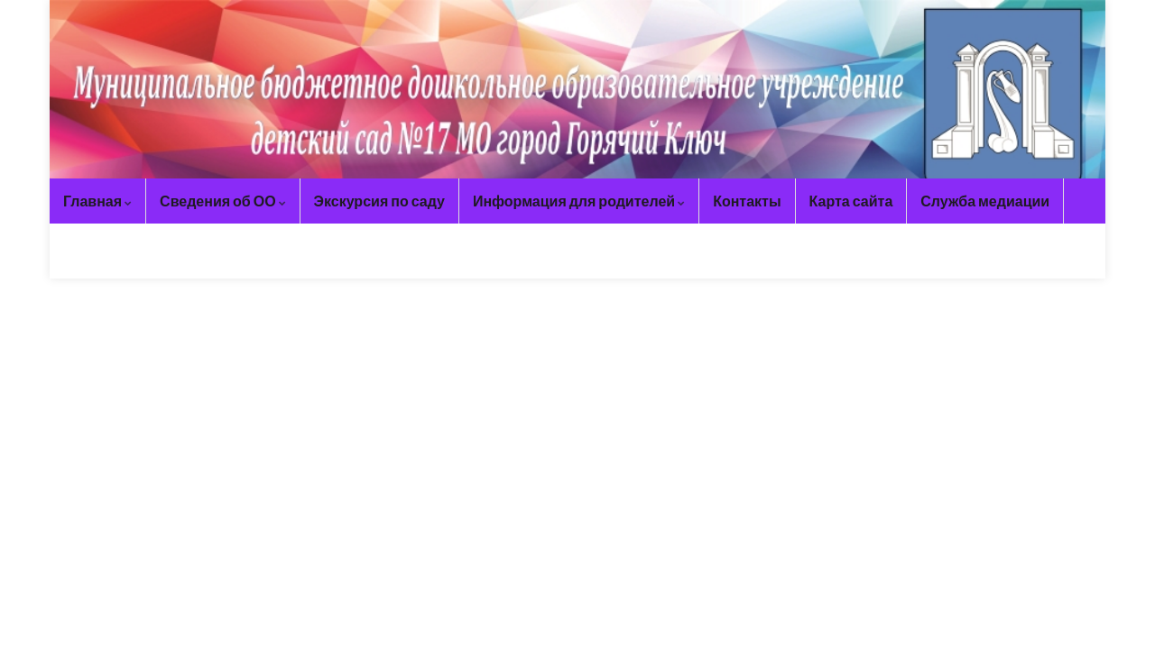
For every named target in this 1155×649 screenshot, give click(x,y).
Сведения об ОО (223, 200)
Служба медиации (984, 200)
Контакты (747, 200)
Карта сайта (851, 200)
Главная (97, 200)
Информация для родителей (579, 200)
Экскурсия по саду (379, 200)
